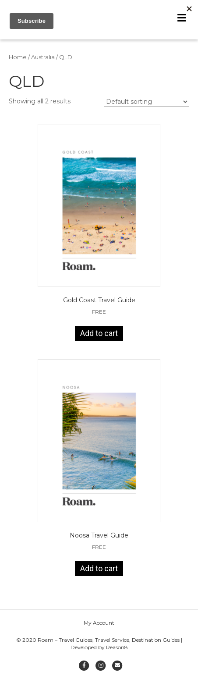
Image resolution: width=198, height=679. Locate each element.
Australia (43, 61)
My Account (99, 626)
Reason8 (117, 651)
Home (18, 61)
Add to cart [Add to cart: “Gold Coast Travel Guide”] (99, 337)
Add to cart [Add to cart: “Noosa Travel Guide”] (99, 572)
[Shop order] (146, 105)
